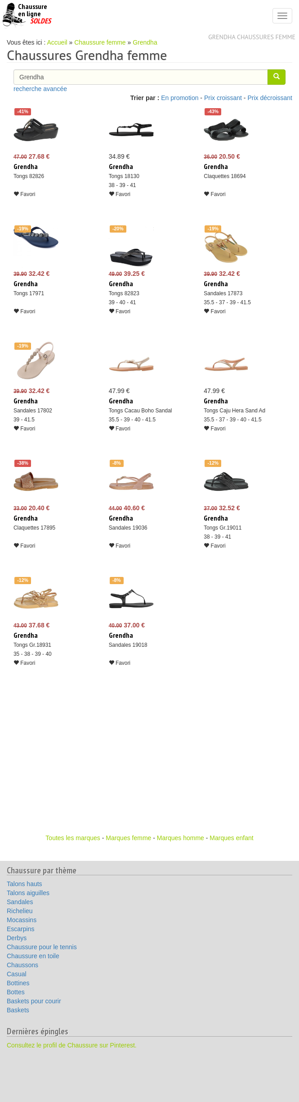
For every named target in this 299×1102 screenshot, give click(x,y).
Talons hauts (24, 883)
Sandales (20, 901)
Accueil (57, 42)
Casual (17, 974)
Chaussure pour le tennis (42, 947)
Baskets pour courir (34, 1001)
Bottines (18, 983)
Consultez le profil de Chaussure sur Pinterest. (72, 1045)
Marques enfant (231, 837)
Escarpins (20, 929)
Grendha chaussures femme (251, 37)
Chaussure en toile (33, 956)
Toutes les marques (72, 837)
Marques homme (180, 837)
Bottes (16, 992)
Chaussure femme (99, 42)
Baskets (18, 1010)
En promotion (179, 97)
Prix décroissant (269, 97)
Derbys (17, 938)
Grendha (145, 42)
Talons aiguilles (28, 892)
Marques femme (128, 837)
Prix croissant (223, 97)
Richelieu (20, 911)
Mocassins (21, 920)
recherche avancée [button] (40, 88)
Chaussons (22, 965)
